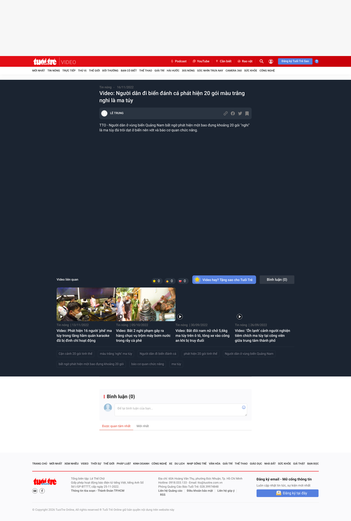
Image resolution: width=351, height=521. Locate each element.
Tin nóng (53, 70)
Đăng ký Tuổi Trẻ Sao (295, 61)
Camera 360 (234, 70)
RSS (162, 495)
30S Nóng (188, 70)
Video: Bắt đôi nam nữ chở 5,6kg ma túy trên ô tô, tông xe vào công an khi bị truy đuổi (202, 336)
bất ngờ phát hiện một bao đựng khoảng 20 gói (91, 364)
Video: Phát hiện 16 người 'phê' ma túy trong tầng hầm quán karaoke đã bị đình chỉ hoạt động (84, 336)
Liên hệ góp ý (226, 491)
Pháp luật (124, 463)
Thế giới (94, 70)
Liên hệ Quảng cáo (170, 491)
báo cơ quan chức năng (147, 364)
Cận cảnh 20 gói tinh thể (75, 354)
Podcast (178, 61)
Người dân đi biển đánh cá (158, 354)
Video (84, 463)
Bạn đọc (313, 463)
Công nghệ (267, 70)
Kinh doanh (141, 463)
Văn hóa (214, 463)
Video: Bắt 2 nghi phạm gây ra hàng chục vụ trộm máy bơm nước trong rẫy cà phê (143, 336)
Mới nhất (38, 70)
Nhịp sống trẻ (197, 463)
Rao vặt (245, 61)
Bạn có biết (129, 70)
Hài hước (173, 70)
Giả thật (299, 463)
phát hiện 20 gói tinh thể (200, 354)
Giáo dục (256, 463)
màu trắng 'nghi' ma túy (116, 354)
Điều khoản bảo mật (200, 491)
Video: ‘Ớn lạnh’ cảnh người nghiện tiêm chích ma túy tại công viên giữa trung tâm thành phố (262, 336)
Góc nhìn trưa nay (210, 70)
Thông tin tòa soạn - (84, 491)
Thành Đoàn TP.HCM (111, 491)
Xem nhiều (71, 463)
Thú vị (82, 70)
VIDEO (68, 62)
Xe (170, 463)
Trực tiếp (69, 70)
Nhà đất (270, 463)
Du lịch (180, 463)
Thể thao (145, 70)
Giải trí (159, 70)
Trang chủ (39, 463)
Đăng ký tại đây (295, 493)
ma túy (176, 364)
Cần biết (223, 61)
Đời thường (110, 70)
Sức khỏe (250, 70)
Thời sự (96, 463)
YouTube (200, 61)
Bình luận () (277, 279)
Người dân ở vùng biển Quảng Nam (249, 354)
